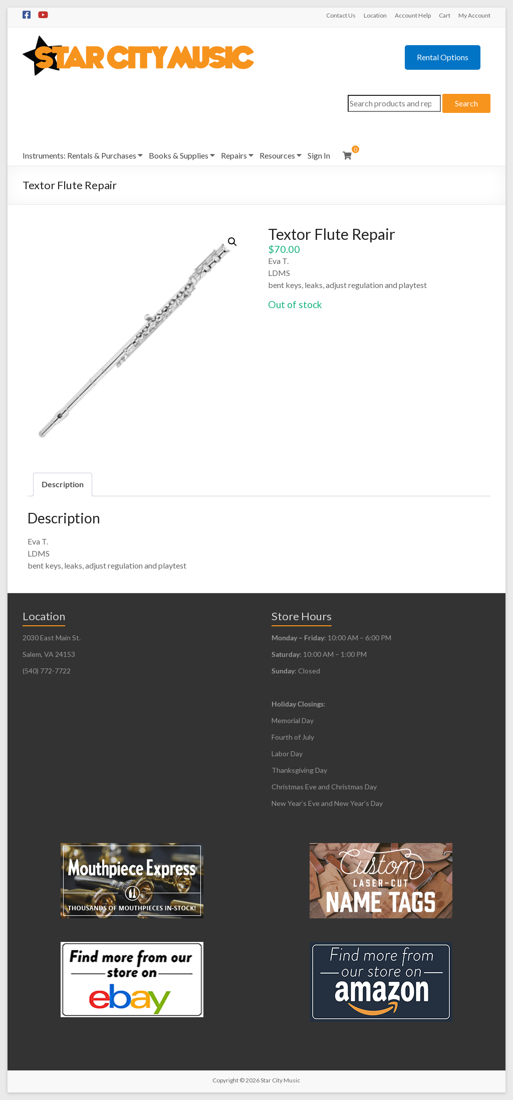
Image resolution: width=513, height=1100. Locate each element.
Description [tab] (63, 484)
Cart (444, 15)
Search (466, 103)
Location (375, 15)
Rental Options (442, 57)
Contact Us (341, 15)
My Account (474, 15)
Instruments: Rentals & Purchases (79, 155)
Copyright (225, 1080)
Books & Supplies (178, 155)
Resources (277, 155)
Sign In (319, 155)
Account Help (413, 15)
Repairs (234, 155)
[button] (232, 242)
